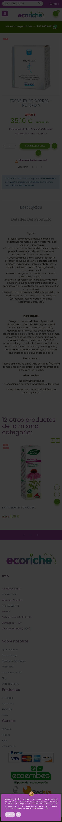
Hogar (5, 715)
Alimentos (7, 709)
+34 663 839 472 (10, 605)
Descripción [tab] (31, 207)
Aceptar (10, 814)
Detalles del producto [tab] (31, 219)
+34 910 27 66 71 (10, 594)
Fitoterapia (7, 697)
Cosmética (7, 703)
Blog (4, 678)
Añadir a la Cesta (35, 145)
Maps (26, 628)
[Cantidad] (10, 146)
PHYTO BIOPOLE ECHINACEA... (19, 507)
